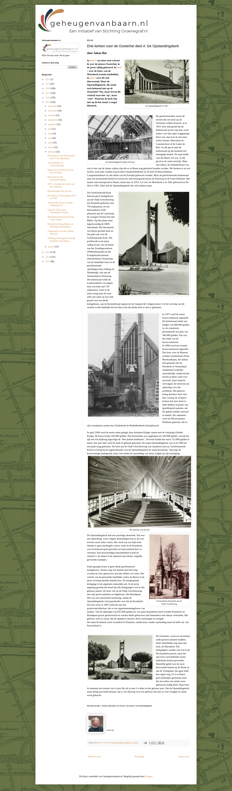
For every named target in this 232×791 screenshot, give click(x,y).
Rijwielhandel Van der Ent (59, 191)
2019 (48, 84)
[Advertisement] (58, 284)
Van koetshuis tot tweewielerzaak (56, 164)
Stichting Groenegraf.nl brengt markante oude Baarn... (61, 239)
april (50, 142)
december (52, 106)
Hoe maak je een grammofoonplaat (57, 178)
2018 (48, 88)
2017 (48, 93)
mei (50, 138)
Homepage (140, 756)
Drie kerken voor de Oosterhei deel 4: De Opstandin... (61, 157)
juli (50, 129)
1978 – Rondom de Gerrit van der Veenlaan (61, 185)
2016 (48, 97)
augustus (52, 124)
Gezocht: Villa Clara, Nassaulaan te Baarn (58, 211)
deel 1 (93, 60)
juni (50, 133)
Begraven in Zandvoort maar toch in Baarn (60, 171)
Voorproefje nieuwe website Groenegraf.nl (60, 204)
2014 (48, 252)
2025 (48, 79)
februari (52, 152)
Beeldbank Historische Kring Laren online (61, 218)
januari (51, 246)
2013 (48, 257)
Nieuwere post (94, 756)
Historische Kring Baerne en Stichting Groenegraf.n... (60, 225)
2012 (48, 261)
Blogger (148, 776)
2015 (48, 102)
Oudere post (183, 756)
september (53, 120)
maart (51, 147)
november (53, 110)
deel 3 (93, 77)
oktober (51, 115)
